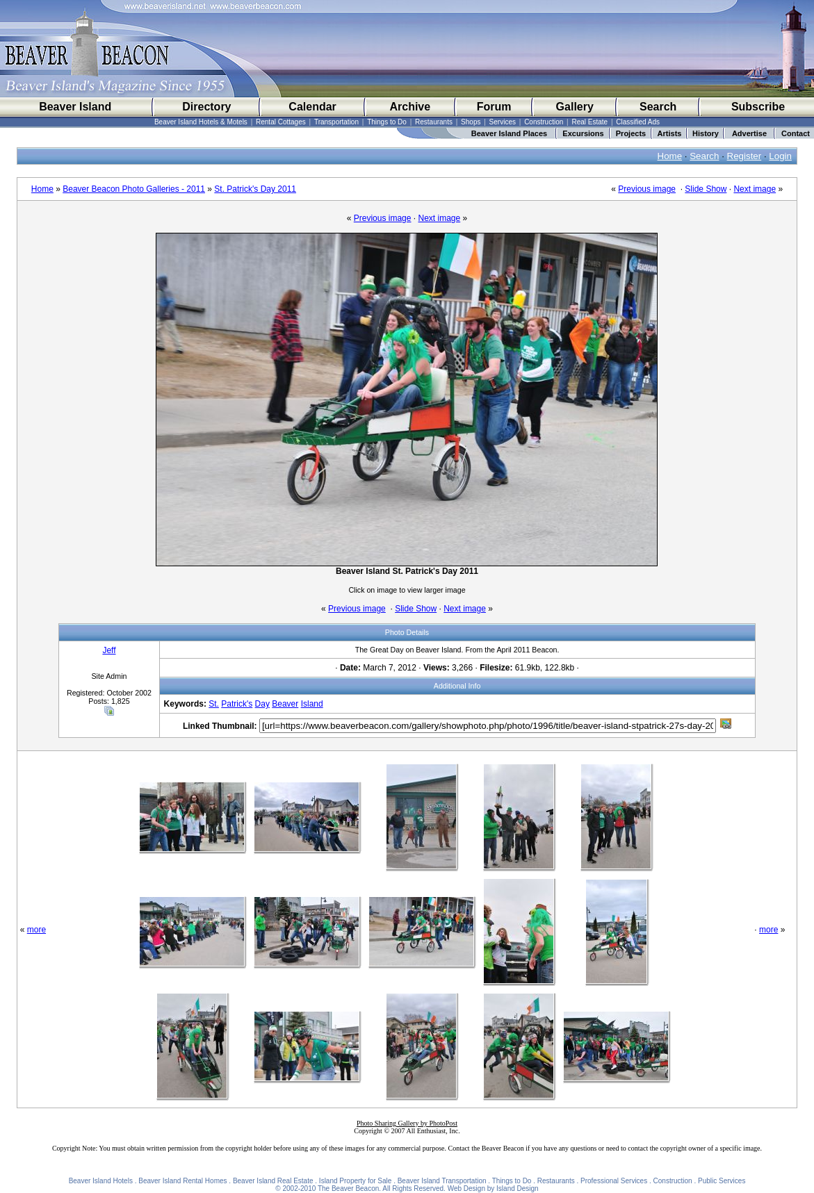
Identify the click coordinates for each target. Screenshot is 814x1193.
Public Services (721, 1181)
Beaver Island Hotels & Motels (200, 122)
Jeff (108, 650)
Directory (206, 107)
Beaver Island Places (509, 133)
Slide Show (705, 189)
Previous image (647, 189)
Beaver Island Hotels (101, 1181)
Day (262, 704)
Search (658, 107)
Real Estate (589, 122)
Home (670, 156)
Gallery (575, 107)
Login (780, 156)
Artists (670, 133)
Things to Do (387, 122)
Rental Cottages (281, 122)
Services (502, 122)
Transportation (336, 122)
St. (214, 704)
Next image (754, 189)
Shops (470, 122)
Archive (409, 107)
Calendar (312, 107)
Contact (795, 133)
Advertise (749, 133)
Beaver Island (75, 107)
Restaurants (434, 122)
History (705, 133)
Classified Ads (638, 122)
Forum (494, 107)
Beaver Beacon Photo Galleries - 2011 (134, 189)
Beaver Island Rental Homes (182, 1181)
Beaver (285, 704)
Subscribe (758, 107)
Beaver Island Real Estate (273, 1181)
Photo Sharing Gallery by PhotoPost (407, 1123)
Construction (543, 122)
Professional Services (613, 1181)
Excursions (582, 133)
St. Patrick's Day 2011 (255, 189)
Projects (631, 133)
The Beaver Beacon (348, 1188)
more (36, 930)
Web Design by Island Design (493, 1188)
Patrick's (236, 704)
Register (744, 156)
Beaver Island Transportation (442, 1181)
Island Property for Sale (355, 1181)
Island (312, 704)
